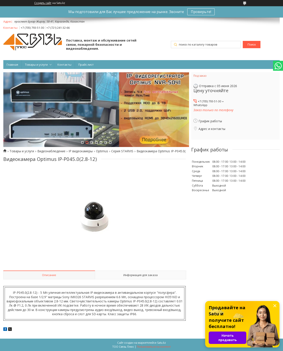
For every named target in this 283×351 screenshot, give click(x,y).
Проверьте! (201, 11)
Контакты (64, 65)
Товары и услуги (36, 65)
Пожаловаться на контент (154, 347)
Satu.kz (161, 343)
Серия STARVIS (122, 151)
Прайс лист (86, 65)
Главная (12, 65)
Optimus (102, 151)
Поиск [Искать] (252, 44)
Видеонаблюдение (51, 151)
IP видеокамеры (81, 151)
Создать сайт (42, 3)
